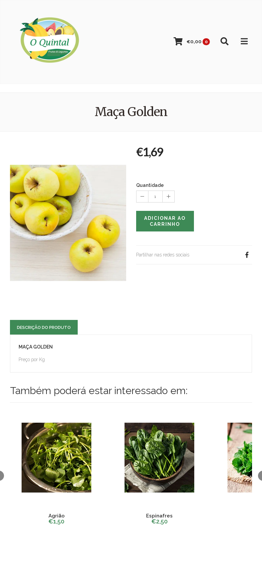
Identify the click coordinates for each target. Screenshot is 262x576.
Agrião (56, 516)
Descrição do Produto (44, 327)
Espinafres (159, 516)
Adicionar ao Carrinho (165, 221)
